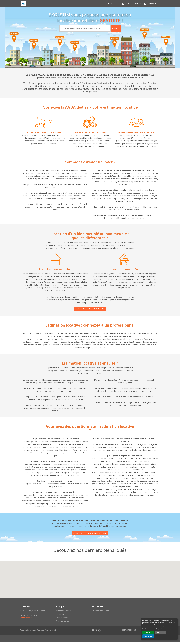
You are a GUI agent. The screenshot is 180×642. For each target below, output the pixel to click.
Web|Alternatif (50, 630)
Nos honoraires (62, 618)
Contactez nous (131, 4)
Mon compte (150, 4)
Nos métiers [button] (112, 4)
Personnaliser (148, 636)
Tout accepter (148, 632)
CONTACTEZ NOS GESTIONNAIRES (90, 309)
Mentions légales (62, 621)
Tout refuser (160, 632)
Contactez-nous (26, 618)
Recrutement (61, 614)
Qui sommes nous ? (63, 611)
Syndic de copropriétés (100, 611)
